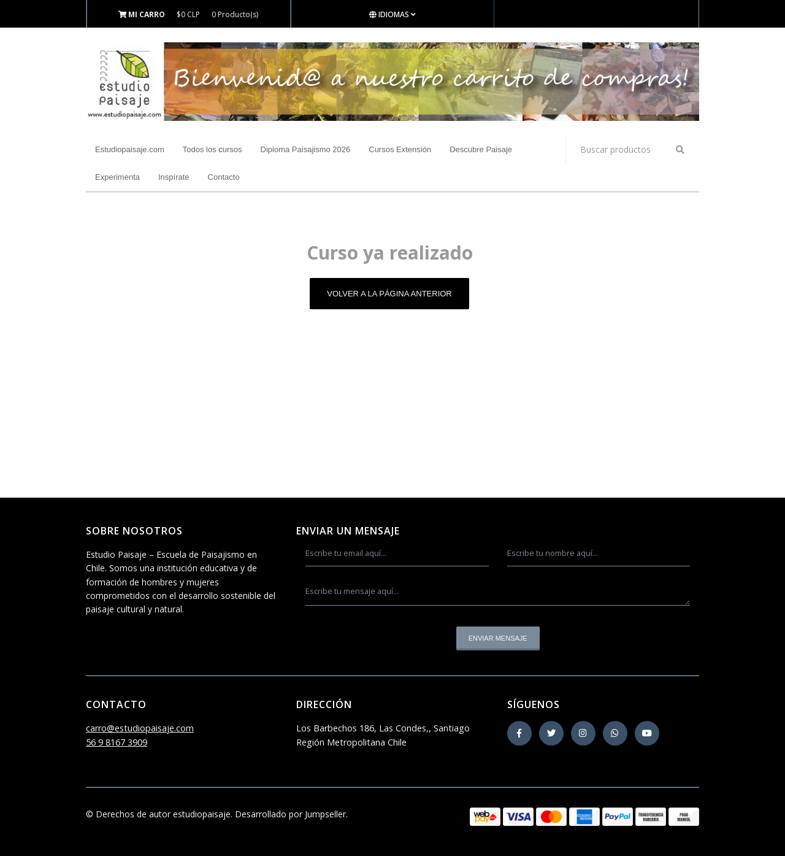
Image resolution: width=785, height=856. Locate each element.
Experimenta (117, 177)
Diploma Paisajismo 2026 (306, 149)
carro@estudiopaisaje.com (140, 728)
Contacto (224, 177)
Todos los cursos (212, 149)
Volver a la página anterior (389, 293)
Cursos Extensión (400, 149)
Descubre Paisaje (481, 149)
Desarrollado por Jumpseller (290, 814)
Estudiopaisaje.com (129, 149)
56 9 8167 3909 (116, 742)
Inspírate (174, 177)
